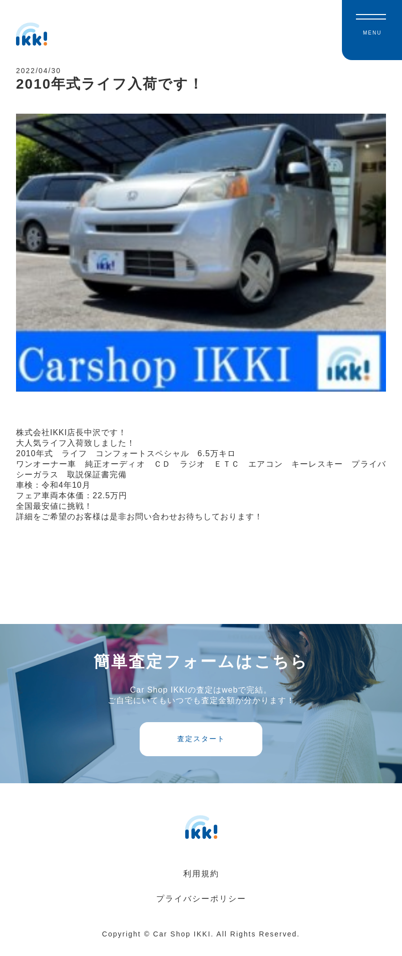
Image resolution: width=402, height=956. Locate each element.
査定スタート (201, 748)
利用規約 (201, 883)
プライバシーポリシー (201, 908)
